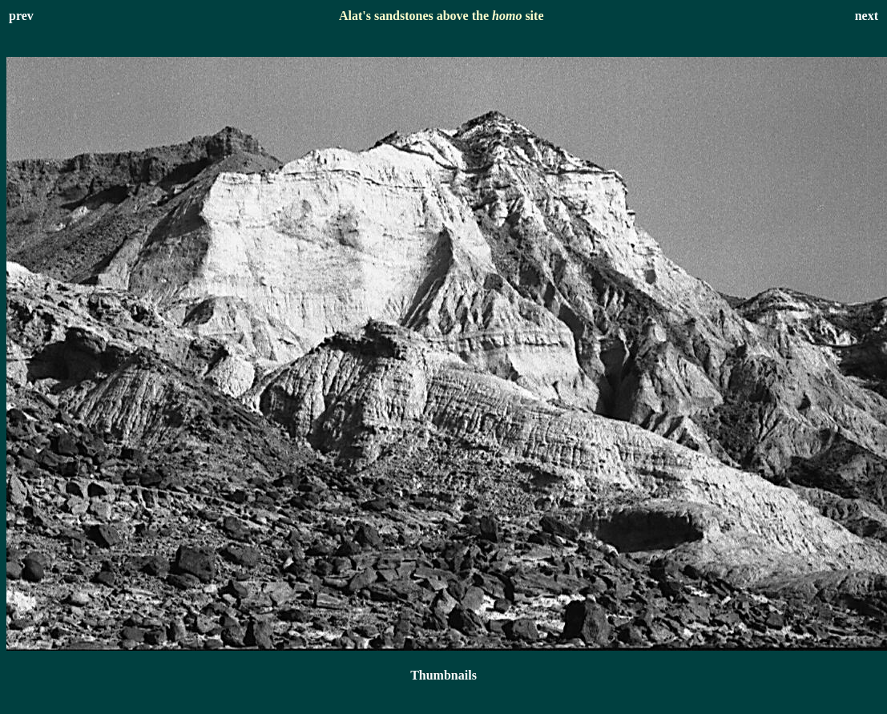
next (866, 15)
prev (21, 15)
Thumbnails (443, 675)
